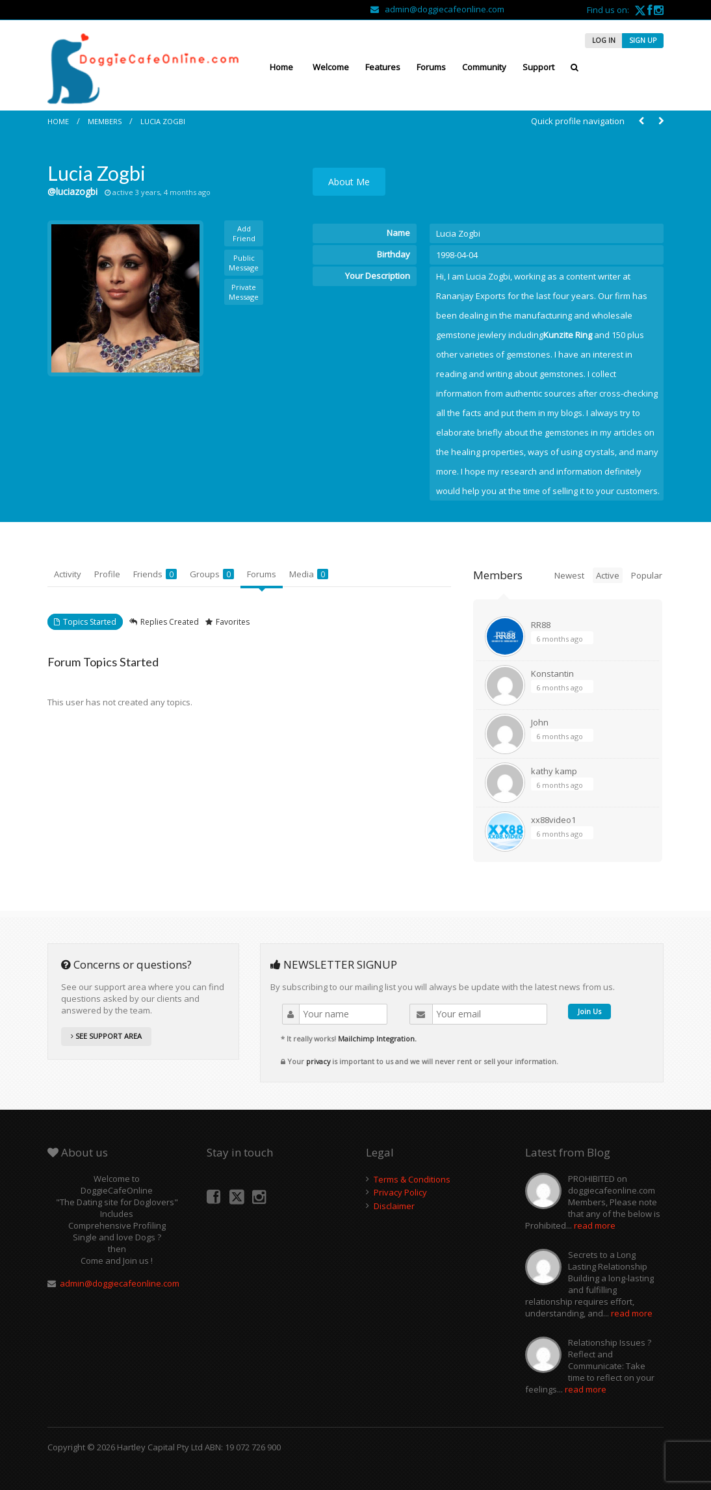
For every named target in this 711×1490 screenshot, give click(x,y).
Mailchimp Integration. (377, 1038)
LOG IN (603, 40)
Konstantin (552, 673)
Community (484, 67)
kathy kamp (554, 771)
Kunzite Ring (567, 335)
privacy (318, 1061)
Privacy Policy (400, 1192)
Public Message (244, 262)
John (540, 722)
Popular (646, 575)
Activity (67, 574)
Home (281, 67)
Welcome (331, 67)
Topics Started (89, 621)
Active (607, 575)
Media (308, 574)
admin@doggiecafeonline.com (437, 9)
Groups (212, 574)
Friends (155, 574)
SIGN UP (642, 40)
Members (105, 121)
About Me (349, 182)
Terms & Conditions (412, 1179)
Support (538, 67)
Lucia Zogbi (162, 121)
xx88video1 (553, 820)
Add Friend (244, 233)
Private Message (244, 292)
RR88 (540, 625)
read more (594, 1225)
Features (382, 67)
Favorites (233, 621)
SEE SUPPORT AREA (106, 1036)
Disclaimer (394, 1206)
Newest (569, 575)
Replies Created (169, 621)
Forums (431, 67)
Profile (107, 574)
